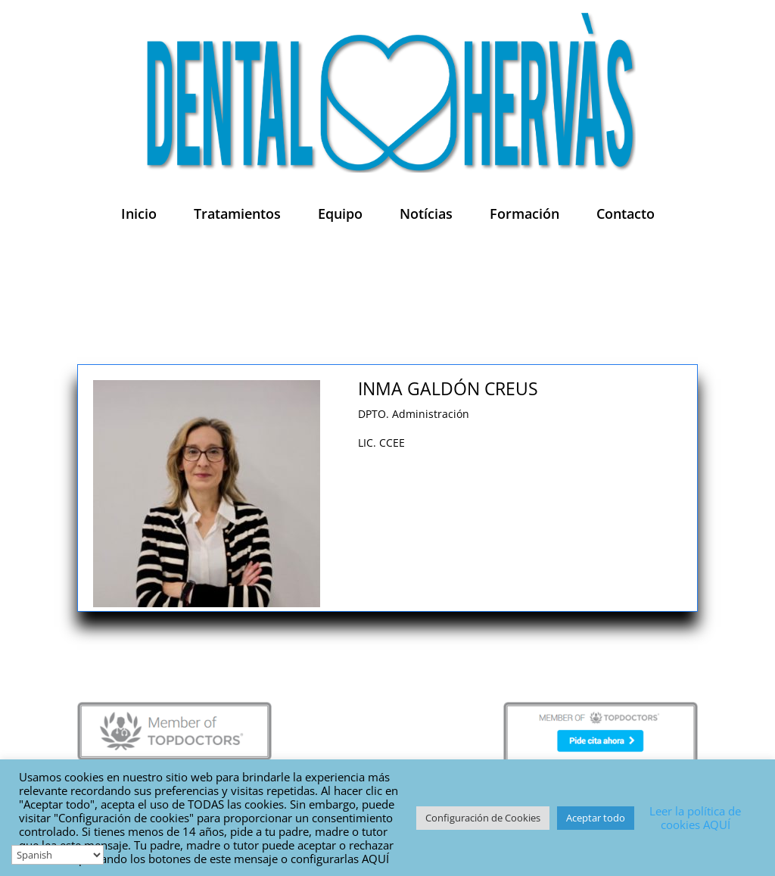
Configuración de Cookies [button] (482, 818)
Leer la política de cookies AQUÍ (695, 817)
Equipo (340, 213)
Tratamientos (237, 213)
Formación (524, 213)
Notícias (426, 213)
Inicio (139, 213)
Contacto (625, 213)
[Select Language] (57, 855)
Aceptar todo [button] (595, 818)
